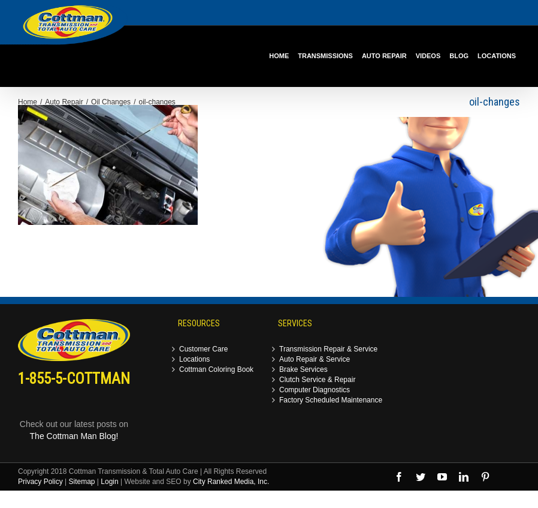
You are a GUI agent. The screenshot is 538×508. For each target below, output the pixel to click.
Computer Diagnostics (314, 390)
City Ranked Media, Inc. (231, 481)
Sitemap (81, 481)
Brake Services (303, 370)
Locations (194, 359)
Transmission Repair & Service (328, 349)
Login (109, 481)
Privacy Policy (40, 481)
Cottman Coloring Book (216, 370)
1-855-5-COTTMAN (74, 378)
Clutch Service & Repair (317, 380)
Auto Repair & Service (314, 359)
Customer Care (203, 349)
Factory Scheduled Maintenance (330, 400)
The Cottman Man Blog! (74, 436)
